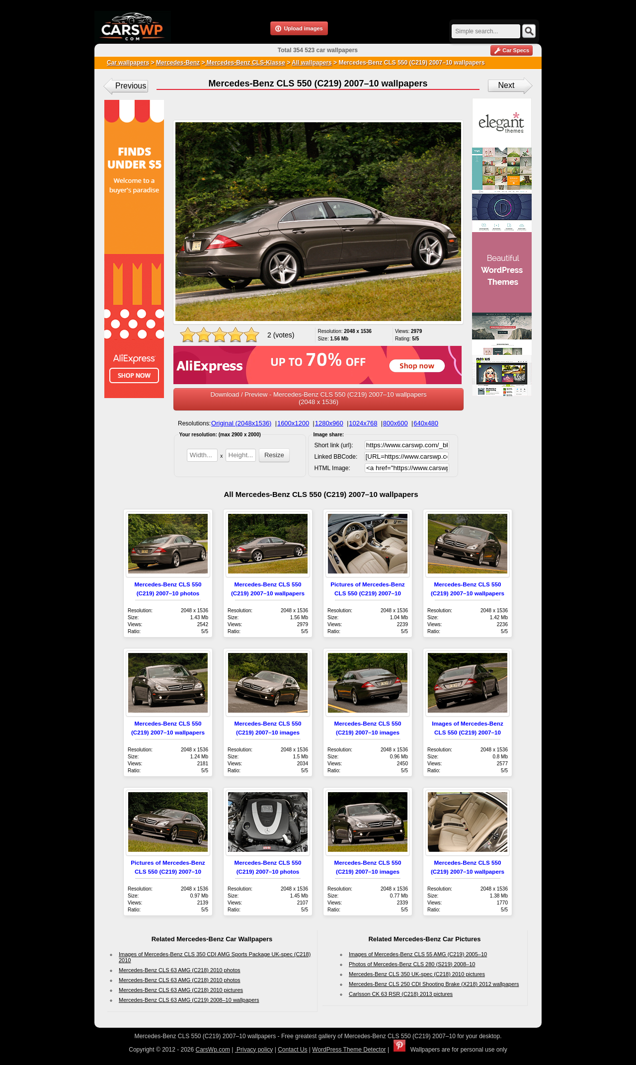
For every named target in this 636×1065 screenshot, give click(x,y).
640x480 (425, 423)
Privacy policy (254, 1049)
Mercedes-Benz (178, 62)
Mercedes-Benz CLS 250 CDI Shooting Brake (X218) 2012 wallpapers (434, 984)
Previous (130, 86)
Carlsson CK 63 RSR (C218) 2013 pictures (401, 994)
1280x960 (329, 423)
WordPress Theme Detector (349, 1049)
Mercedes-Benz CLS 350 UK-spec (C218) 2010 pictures (417, 974)
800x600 (395, 423)
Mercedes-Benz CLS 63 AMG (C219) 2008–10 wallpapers (189, 1000)
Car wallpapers (128, 62)
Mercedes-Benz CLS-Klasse (245, 62)
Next (506, 85)
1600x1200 (293, 423)
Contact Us (292, 1049)
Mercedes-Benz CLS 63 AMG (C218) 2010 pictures (181, 990)
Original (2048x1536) (241, 423)
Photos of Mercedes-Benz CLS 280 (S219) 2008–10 (412, 964)
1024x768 (363, 423)
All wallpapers (312, 62)
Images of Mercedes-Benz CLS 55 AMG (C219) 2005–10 (418, 954)
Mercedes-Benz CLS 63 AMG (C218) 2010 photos (179, 970)
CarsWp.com (213, 1049)
